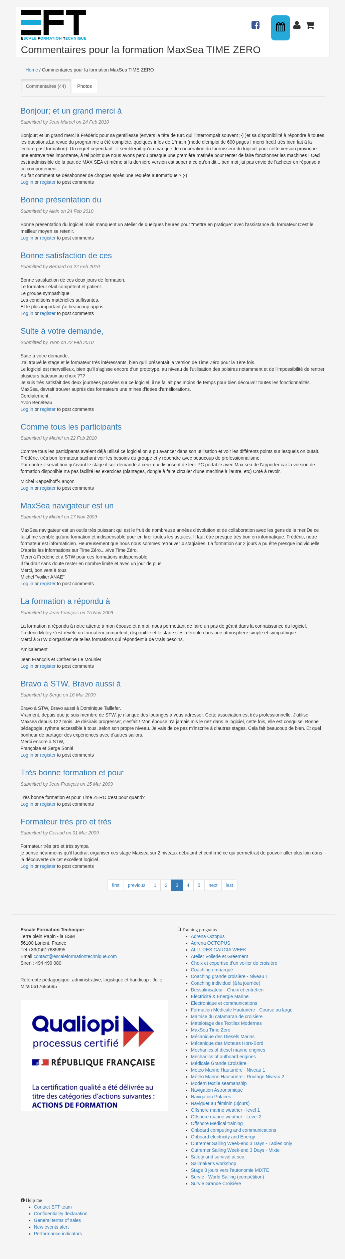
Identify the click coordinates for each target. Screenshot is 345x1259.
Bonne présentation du (61, 199)
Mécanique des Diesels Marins (223, 1036)
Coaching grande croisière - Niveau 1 (229, 976)
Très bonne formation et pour (72, 772)
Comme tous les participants (71, 426)
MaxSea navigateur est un (67, 505)
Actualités (256, 22)
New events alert (51, 1227)
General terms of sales (57, 1220)
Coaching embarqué (212, 969)
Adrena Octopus (208, 936)
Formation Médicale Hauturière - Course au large (242, 1009)
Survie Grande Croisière (216, 1183)
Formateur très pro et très (66, 821)
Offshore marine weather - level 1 (225, 1110)
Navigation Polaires (211, 1096)
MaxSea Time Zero (210, 1030)
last (229, 885)
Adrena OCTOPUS (210, 943)
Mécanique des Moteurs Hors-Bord (227, 1043)
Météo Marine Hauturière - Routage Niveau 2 (237, 1076)
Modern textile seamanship (219, 1083)
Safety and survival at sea (217, 1156)
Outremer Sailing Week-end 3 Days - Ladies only (241, 1143)
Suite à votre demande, (62, 330)
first (116, 885)
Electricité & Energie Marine (220, 996)
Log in (27, 182)
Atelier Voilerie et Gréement (219, 956)
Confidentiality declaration (61, 1213)
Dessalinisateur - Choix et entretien (227, 989)
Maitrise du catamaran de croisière (227, 1016)
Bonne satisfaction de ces (66, 255)
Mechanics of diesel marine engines (228, 1050)
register (48, 182)
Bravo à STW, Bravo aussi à (71, 683)
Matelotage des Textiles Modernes (226, 1023)
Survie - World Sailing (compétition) (227, 1176)
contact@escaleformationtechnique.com (75, 956)
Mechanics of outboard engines (223, 1056)
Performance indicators (58, 1233)
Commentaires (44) (48, 86)
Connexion (298, 22)
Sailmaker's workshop (213, 1163)
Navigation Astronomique (217, 1090)
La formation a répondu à (65, 601)
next (213, 885)
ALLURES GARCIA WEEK (218, 949)
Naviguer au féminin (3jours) (220, 1103)
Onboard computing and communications (233, 1130)
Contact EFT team (53, 1207)
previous (137, 885)
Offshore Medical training (217, 1123)
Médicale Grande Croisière (219, 1063)
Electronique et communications (224, 1003)
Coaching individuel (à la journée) (226, 983)
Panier (311, 22)
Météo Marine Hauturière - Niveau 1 (228, 1070)
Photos (84, 86)
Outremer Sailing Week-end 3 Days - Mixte (235, 1150)
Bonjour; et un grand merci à (71, 110)
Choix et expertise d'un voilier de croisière (234, 963)
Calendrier (281, 27)
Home (32, 69)
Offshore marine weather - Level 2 (226, 1116)
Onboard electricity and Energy (223, 1136)
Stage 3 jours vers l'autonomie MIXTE (230, 1170)
